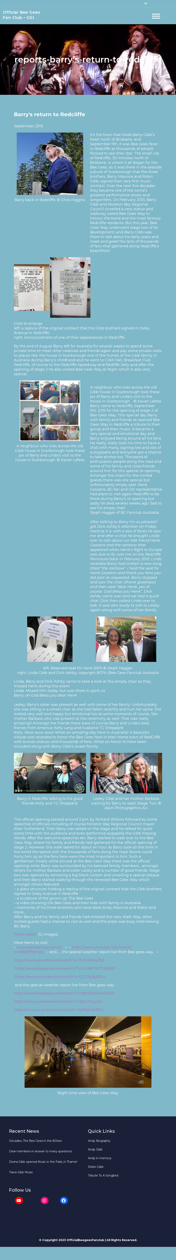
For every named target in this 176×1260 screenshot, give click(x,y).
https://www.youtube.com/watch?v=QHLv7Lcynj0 (58, 1003)
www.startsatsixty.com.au (39, 948)
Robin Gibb (96, 1168)
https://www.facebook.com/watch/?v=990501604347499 (64, 994)
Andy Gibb (95, 1150)
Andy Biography (99, 1142)
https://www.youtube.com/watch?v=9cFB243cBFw (59, 1011)
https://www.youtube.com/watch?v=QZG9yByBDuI (60, 978)
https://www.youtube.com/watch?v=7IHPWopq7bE (59, 961)
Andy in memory (100, 1159)
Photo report (25, 935)
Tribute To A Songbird (103, 1177)
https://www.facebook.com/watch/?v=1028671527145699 (65, 969)
